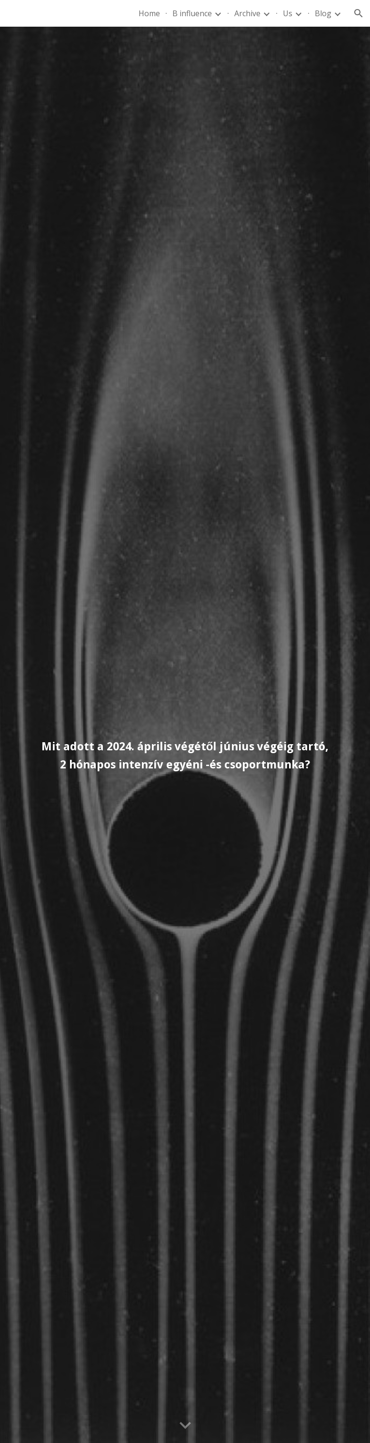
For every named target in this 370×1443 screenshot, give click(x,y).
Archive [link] (247, 13)
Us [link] (287, 13)
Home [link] (149, 13)
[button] (358, 13)
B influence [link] (192, 13)
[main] (185, 734)
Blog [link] (323, 13)
